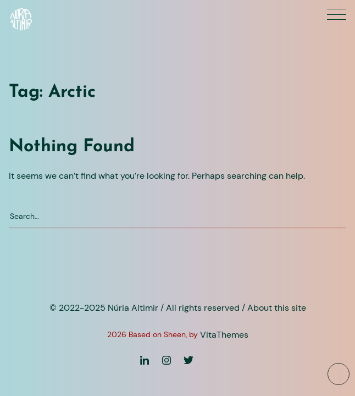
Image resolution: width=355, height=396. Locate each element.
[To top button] (339, 374)
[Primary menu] (336, 14)
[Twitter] (188, 363)
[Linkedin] (144, 363)
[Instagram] (166, 363)
